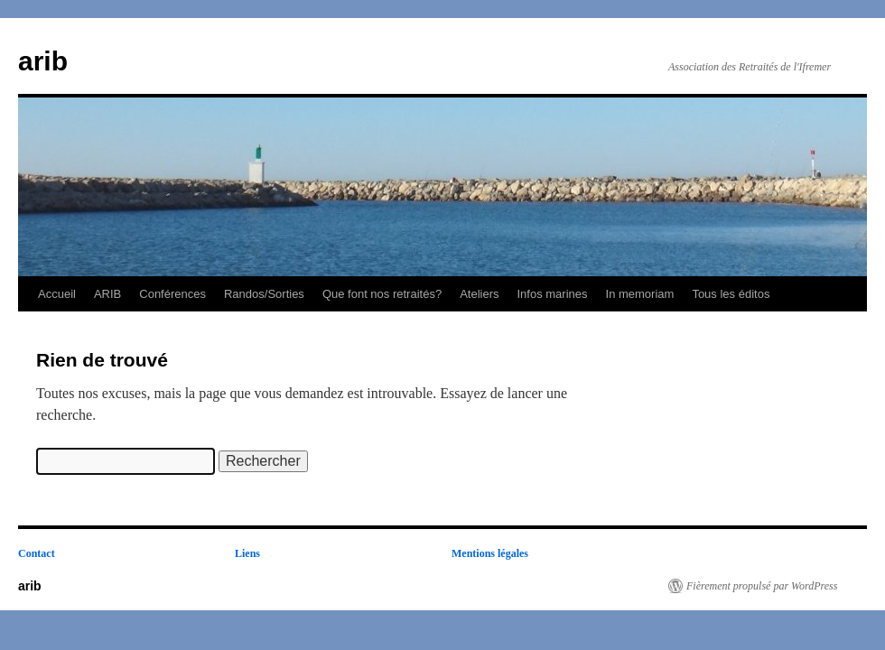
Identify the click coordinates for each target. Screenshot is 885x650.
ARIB (107, 294)
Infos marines (552, 294)
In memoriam (640, 294)
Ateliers (479, 294)
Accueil (57, 294)
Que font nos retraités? (382, 294)
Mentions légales (490, 553)
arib (43, 61)
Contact (36, 553)
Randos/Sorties (264, 294)
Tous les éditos (730, 294)
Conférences (172, 294)
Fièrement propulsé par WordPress (761, 586)
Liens (247, 553)
